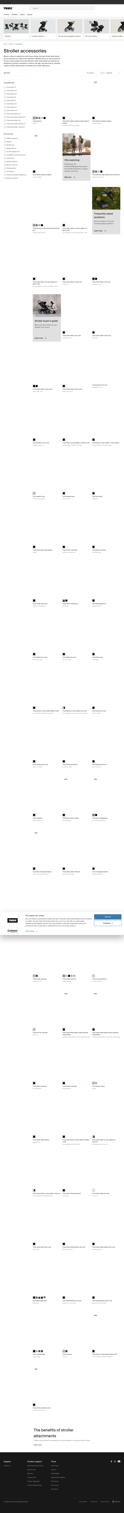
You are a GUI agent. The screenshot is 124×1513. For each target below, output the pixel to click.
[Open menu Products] (8, 14)
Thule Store (54, 1489)
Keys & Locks (31, 1469)
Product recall (31, 1477)
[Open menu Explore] (23, 14)
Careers (53, 1469)
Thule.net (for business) (58, 1477)
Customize (108, 1501)
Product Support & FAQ (34, 1485)
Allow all (108, 1495)
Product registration (33, 1481)
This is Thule (54, 1466)
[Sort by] (113, 73)
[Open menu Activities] (16, 14)
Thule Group (55, 1485)
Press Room (55, 1481)
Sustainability (55, 1473)
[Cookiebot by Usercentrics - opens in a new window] (12, 1509)
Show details (29, 1509)
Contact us (7, 1466)
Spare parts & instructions (35, 1466)
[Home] (16, 8)
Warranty (30, 1473)
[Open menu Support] (31, 14)
